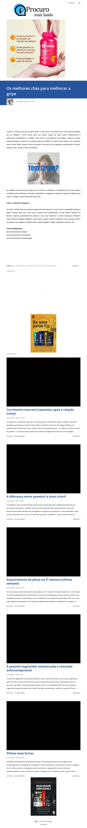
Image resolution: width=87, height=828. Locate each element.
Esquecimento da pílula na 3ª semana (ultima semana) (39, 581)
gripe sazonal (19, 266)
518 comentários (19, 606)
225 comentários (19, 776)
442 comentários (19, 436)
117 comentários (19, 693)
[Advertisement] (43, 119)
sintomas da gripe (31, 266)
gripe (13, 266)
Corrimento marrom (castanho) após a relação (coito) (40, 411)
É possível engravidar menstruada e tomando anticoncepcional (40, 668)
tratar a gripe (41, 266)
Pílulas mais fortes (20, 753)
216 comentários (19, 519)
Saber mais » (76, 436)
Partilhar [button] (75, 266)
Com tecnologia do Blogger (43, 821)
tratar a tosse (51, 266)
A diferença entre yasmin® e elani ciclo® (36, 496)
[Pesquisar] (72, 3)
